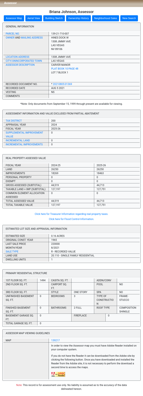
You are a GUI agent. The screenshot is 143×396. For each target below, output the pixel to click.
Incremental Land (18, 140)
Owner (10, 37)
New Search (129, 18)
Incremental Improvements (24, 144)
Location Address (17, 56)
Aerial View (33, 18)
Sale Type (12, 251)
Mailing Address (32, 37)
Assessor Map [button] (14, 18)
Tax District (14, 120)
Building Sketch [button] (54, 18)
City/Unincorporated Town (24, 60)
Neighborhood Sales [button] (105, 18)
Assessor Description (20, 64)
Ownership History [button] (78, 18)
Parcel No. (13, 33)
